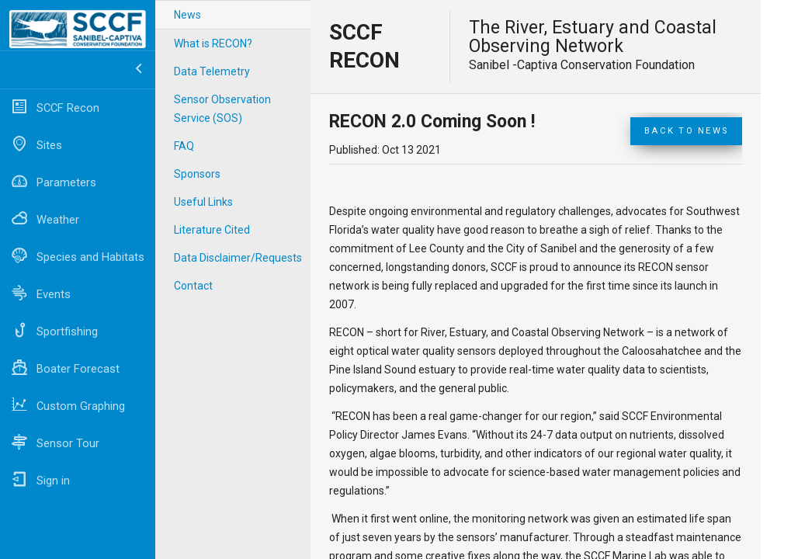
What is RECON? (213, 43)
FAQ (184, 146)
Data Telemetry (212, 71)
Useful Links (203, 202)
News (187, 15)
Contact (193, 286)
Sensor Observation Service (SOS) (222, 108)
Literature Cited (212, 230)
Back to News (686, 131)
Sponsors (197, 174)
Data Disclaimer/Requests (238, 258)
